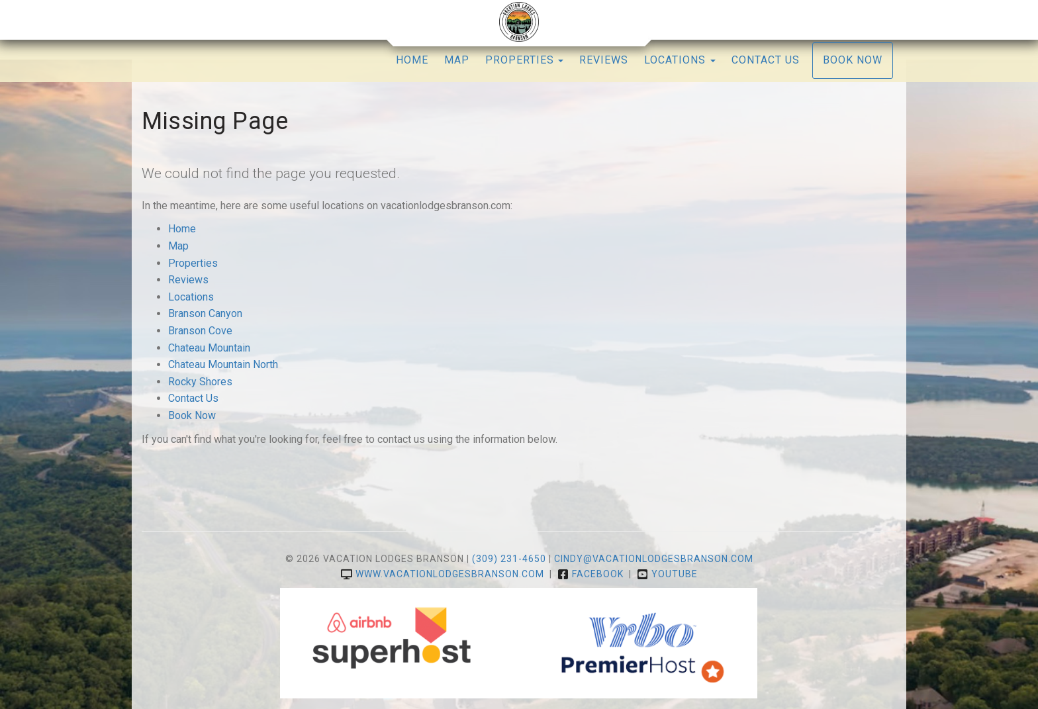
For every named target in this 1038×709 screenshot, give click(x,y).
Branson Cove (200, 330)
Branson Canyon (205, 313)
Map (456, 60)
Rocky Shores (200, 381)
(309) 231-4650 (864, 19)
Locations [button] (680, 60)
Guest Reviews (238, 19)
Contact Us (765, 60)
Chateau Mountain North (223, 364)
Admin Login (166, 19)
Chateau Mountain (209, 348)
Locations (191, 297)
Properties (519, 60)
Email (295, 19)
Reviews (603, 60)
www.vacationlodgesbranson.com (442, 574)
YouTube (794, 19)
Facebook (740, 19)
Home (412, 60)
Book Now (852, 60)
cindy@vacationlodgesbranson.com (653, 558)
